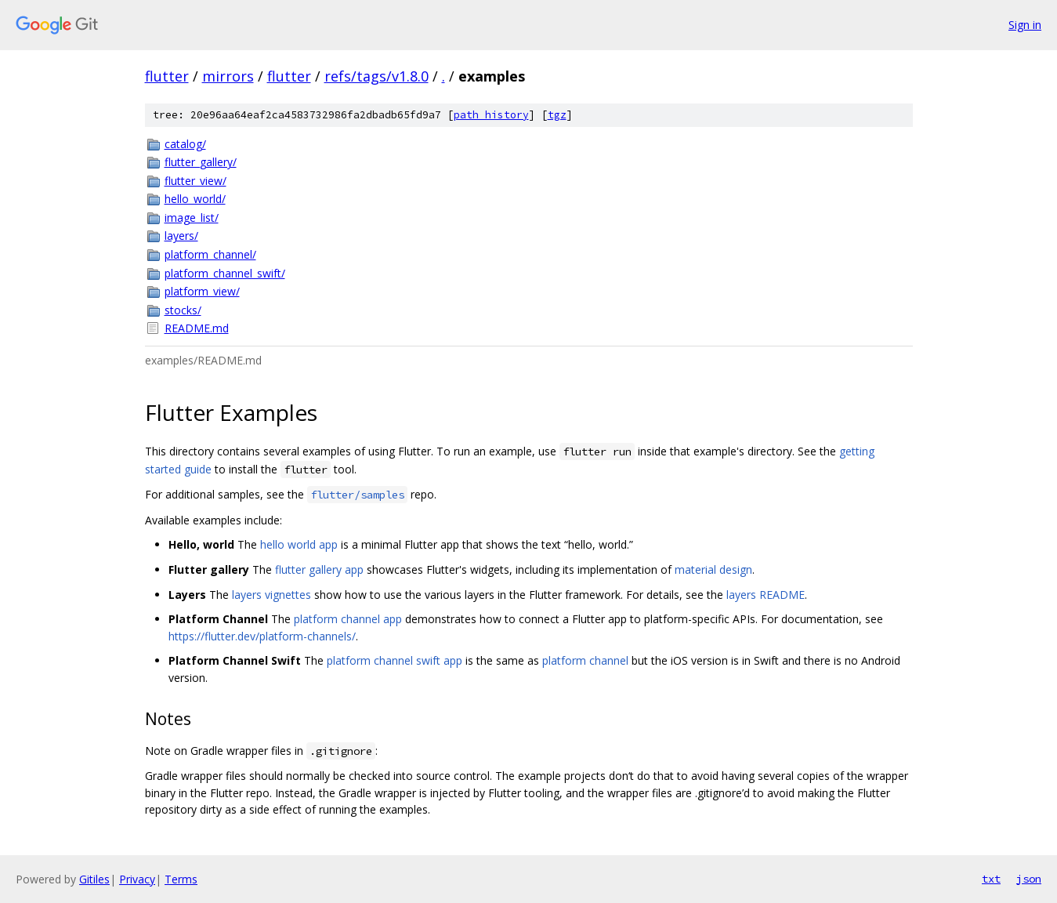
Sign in (1024, 24)
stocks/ (183, 310)
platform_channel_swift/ (225, 273)
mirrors (228, 76)
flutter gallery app (319, 569)
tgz (557, 114)
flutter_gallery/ (201, 161)
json (1028, 879)
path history (491, 114)
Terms (181, 879)
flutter (167, 76)
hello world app (299, 544)
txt (991, 879)
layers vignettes (271, 594)
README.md (197, 328)
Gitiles (94, 879)
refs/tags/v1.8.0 (376, 76)
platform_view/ (202, 291)
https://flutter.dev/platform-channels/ (262, 636)
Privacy (137, 879)
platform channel (585, 660)
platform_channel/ (210, 254)
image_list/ (192, 217)
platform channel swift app (394, 660)
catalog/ (185, 143)
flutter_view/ (195, 180)
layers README (765, 594)
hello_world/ (195, 198)
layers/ (181, 235)
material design (713, 569)
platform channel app (348, 618)
